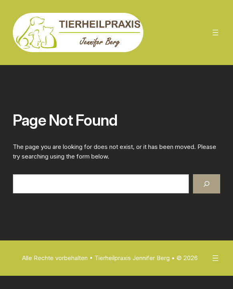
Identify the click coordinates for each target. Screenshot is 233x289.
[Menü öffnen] (215, 32)
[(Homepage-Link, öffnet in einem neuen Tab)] (78, 32)
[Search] (206, 183)
